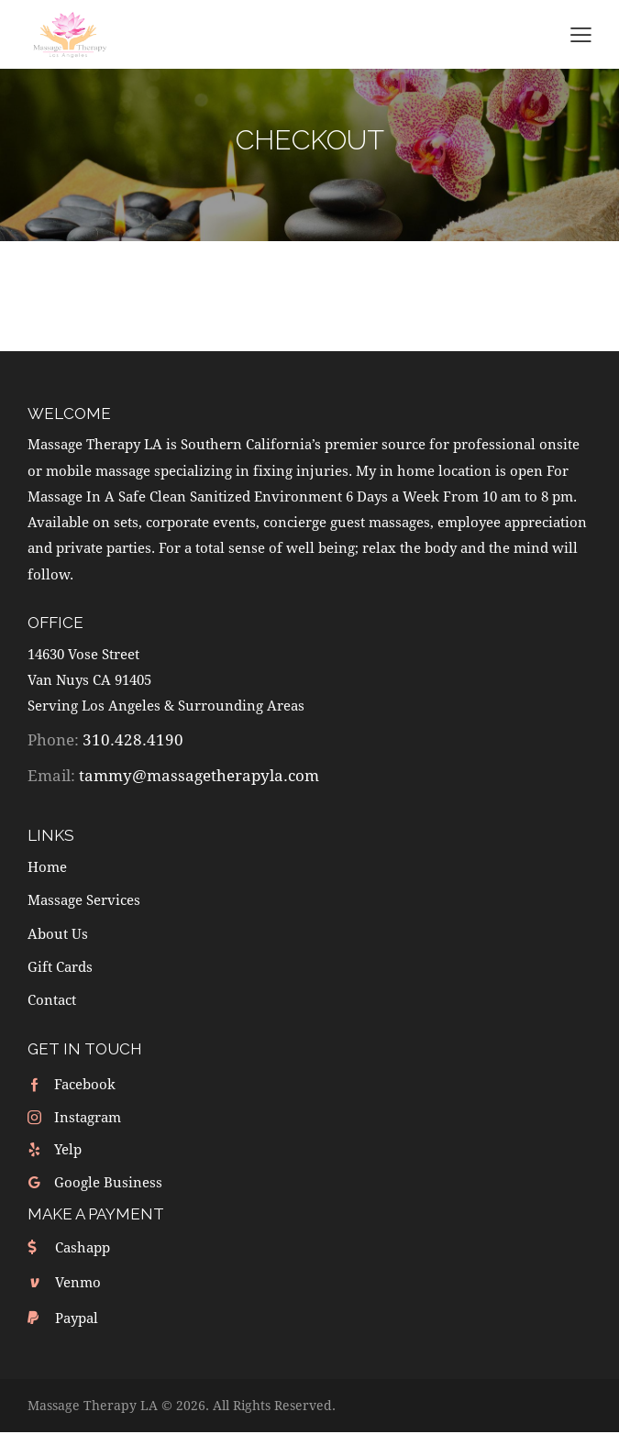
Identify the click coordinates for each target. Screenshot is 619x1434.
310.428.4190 (133, 739)
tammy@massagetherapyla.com (199, 775)
